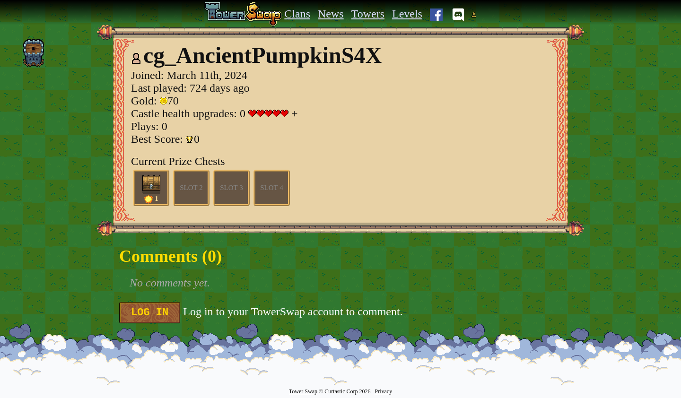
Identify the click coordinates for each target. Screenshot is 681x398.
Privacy (383, 391)
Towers (367, 14)
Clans (297, 14)
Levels (407, 14)
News (331, 14)
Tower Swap (303, 391)
